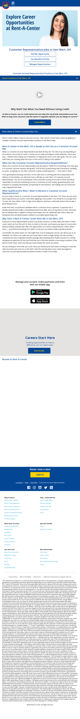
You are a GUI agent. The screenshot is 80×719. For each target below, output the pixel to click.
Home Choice (44, 555)
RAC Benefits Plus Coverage (49, 561)
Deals (42, 526)
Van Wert (33, 482)
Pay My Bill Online (10, 568)
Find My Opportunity (40, 54)
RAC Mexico (44, 558)
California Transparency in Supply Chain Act (57, 577)
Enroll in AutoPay (45, 503)
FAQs (41, 513)
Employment (8, 529)
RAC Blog (7, 545)
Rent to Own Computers (12, 506)
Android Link (40, 293)
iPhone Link (40, 301)
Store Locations (9, 539)
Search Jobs (39, 350)
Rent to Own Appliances (12, 503)
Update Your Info (45, 506)
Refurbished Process (11, 516)
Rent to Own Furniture (11, 500)
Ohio (26, 482)
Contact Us (7, 558)
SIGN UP (40, 474)
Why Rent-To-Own (10, 555)
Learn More (40, 122)
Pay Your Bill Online (46, 500)
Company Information (11, 526)
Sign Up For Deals (45, 529)
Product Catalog (9, 519)
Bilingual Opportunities (40, 64)
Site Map (7, 564)
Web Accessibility (25, 577)
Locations (19, 482)
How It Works (44, 510)
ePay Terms (37, 577)
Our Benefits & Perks (40, 59)
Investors (7, 532)
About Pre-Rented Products (13, 513)
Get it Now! (43, 552)
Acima (42, 564)
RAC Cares (7, 535)
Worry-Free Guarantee (11, 552)
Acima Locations (9, 542)
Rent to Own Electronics (11, 510)
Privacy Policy (13, 577)
